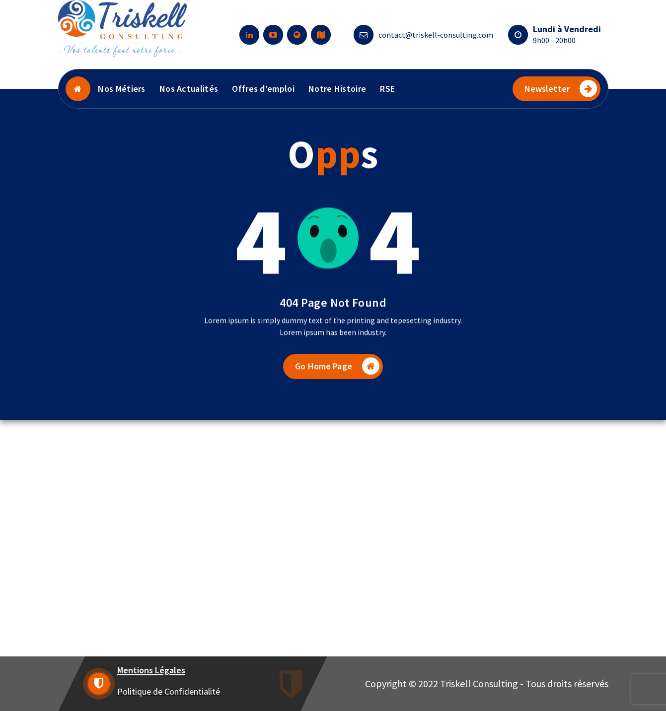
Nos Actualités (188, 88)
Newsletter (560, 88)
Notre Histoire (337, 88)
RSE (387, 88)
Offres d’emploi (263, 88)
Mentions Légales (151, 670)
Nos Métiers (121, 88)
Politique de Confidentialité (168, 691)
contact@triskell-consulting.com (435, 35)
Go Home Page (337, 373)
